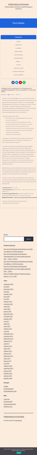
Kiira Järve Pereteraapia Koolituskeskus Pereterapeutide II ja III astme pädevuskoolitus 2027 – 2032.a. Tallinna (17, 256)
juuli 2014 (6, 344)
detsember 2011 (8, 356)
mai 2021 (6, 321)
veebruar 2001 (8, 376)
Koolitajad (18, 48)
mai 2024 (6, 292)
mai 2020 (6, 331)
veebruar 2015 (8, 341)
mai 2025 (6, 287)
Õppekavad (18, 45)
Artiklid (18, 61)
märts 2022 (7, 309)
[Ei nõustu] (35, 451)
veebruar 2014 (8, 346)
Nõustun (19, 452)
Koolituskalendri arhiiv (10, 391)
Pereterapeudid (18, 55)
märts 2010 (7, 358)
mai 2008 (6, 363)
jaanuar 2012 (7, 353)
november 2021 (8, 316)
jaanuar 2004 (7, 371)
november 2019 (8, 336)
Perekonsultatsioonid (18, 4)
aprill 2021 (7, 324)
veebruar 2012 (8, 351)
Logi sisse (7, 399)
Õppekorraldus (19, 51)
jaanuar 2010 (7, 361)
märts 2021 (7, 326)
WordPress (19, 420)
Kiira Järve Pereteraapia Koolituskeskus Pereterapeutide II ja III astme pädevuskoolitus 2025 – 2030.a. (17, 269)
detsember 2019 (8, 334)
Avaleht (18, 41)
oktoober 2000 (8, 378)
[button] (13, 82)
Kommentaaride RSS (10, 404)
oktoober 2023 (8, 294)
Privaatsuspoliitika (18, 75)
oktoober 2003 (8, 373)
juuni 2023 (7, 296)
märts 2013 (7, 348)
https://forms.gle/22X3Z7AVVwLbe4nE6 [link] (25, 197)
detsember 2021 (8, 314)
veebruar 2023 (8, 301)
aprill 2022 (7, 306)
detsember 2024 (8, 289)
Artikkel (6, 386)
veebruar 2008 (8, 366)
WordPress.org (8, 406)
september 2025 (8, 284)
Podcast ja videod (18, 68)
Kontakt (18, 65)
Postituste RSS (8, 401)
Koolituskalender (18, 58)
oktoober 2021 (8, 319)
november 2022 (8, 304)
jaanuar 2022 (7, 311)
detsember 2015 (8, 339)
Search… (6, 235)
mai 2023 (6, 299)
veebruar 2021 (8, 329)
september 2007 (8, 368)
